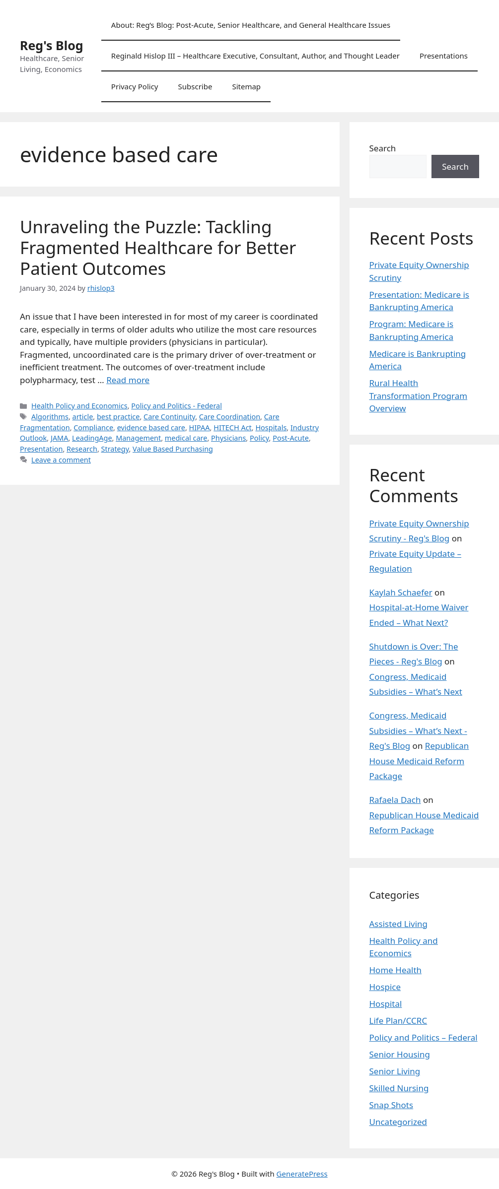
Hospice (385, 986)
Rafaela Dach (395, 799)
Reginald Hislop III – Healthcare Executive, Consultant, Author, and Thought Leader (255, 56)
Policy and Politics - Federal (176, 405)
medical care (186, 438)
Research (82, 449)
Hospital (385, 1003)
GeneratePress (302, 1174)
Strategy (115, 449)
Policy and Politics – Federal (423, 1037)
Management (138, 438)
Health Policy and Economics (79, 405)
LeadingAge (92, 438)
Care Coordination (229, 416)
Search (382, 148)
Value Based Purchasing (173, 449)
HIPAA (199, 427)
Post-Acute (291, 438)
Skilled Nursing (399, 1088)
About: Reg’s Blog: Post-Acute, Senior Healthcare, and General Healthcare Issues (250, 25)
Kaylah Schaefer (400, 592)
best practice (118, 416)
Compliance (93, 427)
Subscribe (195, 86)
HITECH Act (233, 427)
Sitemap (246, 86)
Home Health (395, 970)
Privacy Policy (134, 86)
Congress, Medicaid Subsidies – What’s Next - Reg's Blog (418, 730)
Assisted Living (398, 923)
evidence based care (151, 427)
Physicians (228, 438)
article (82, 416)
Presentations (444, 56)
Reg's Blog (51, 45)
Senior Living (395, 1071)
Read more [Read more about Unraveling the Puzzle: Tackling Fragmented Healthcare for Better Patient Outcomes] (127, 380)
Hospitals (270, 427)
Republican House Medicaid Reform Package (419, 761)
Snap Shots (391, 1105)
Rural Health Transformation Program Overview (418, 395)
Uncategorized (398, 1121)
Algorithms (50, 416)
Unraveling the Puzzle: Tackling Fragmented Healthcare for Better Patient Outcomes (158, 247)
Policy (259, 438)
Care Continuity (169, 416)
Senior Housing (399, 1054)
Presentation (41, 449)
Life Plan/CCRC (398, 1020)
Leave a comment (61, 459)
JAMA (60, 438)
